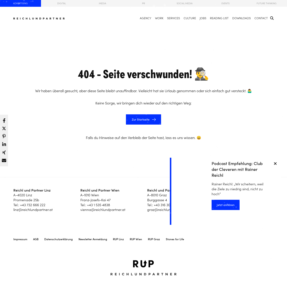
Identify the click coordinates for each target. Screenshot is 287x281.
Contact (261, 18)
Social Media (185, 3)
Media (102, 3)
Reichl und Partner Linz (32, 190)
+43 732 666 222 (32, 205)
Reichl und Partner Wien (99, 190)
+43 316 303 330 (166, 205)
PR (143, 3)
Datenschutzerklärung (58, 239)
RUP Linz (118, 239)
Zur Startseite (140, 119)
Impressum (20, 239)
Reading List (219, 18)
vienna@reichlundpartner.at (102, 209)
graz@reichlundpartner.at (168, 209)
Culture (190, 18)
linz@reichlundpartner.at (33, 209)
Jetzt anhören (225, 205)
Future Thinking (267, 3)
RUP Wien (136, 239)
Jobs (203, 18)
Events (225, 3)
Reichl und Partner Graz (166, 190)
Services (173, 18)
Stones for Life (175, 239)
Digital (61, 3)
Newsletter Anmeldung (93, 239)
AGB (35, 239)
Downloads (241, 18)
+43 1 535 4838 (98, 205)
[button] (4, 120)
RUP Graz (154, 239)
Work (159, 18)
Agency (145, 18)
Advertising (20, 3)
